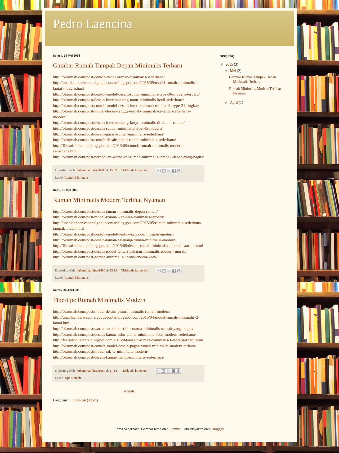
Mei (233, 71)
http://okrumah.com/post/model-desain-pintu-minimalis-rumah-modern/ (111, 311)
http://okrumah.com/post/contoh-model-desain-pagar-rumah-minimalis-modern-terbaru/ (124, 345)
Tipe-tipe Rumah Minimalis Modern (99, 299)
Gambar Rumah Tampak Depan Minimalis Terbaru (117, 65)
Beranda (128, 391)
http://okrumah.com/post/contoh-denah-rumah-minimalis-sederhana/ (109, 77)
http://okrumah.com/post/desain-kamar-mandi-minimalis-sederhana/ (108, 357)
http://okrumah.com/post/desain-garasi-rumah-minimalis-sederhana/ (108, 134)
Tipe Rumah (72, 378)
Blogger (217, 429)
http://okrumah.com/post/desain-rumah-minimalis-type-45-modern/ (108, 128)
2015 (230, 64)
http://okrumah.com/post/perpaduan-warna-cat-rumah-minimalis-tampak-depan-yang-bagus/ (128, 157)
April (234, 103)
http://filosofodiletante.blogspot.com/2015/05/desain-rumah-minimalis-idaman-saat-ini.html (128, 245)
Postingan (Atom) (85, 400)
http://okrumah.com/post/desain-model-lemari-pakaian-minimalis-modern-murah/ (119, 251)
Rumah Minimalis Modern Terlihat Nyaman (109, 199)
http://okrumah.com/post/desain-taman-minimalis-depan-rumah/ (105, 211)
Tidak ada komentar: (135, 170)
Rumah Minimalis (76, 177)
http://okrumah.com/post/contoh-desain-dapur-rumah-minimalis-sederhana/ (114, 139)
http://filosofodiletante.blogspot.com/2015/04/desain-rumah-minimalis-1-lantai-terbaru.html (128, 340)
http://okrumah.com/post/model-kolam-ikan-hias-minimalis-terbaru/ (108, 217)
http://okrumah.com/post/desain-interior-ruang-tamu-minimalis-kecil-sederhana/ (118, 99)
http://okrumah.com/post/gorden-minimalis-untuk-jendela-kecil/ (105, 257)
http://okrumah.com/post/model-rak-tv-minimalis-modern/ (100, 351)
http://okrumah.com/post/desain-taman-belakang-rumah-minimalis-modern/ (114, 240)
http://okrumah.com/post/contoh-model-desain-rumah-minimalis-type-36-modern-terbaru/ (126, 94)
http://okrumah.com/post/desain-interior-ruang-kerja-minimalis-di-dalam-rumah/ (119, 122)
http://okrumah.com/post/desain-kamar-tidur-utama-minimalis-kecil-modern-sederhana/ (124, 334)
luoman (175, 429)
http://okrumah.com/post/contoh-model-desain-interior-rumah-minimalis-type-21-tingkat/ (126, 105)
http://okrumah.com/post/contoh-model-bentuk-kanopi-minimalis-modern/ (114, 234)
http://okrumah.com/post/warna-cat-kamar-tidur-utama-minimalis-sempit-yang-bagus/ (123, 328)
